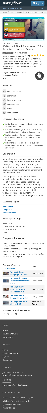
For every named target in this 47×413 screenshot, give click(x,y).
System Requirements (12, 404)
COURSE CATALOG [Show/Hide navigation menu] (12, 8)
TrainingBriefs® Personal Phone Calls (19, 296)
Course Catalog (16, 12)
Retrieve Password (10, 353)
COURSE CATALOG (10, 334)
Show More (10, 268)
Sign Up (6, 356)
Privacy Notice (9, 408)
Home (5, 12)
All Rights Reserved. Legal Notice (17, 401)
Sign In (37, 3)
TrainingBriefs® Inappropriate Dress (19, 273)
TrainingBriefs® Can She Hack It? (18, 302)
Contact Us (7, 360)
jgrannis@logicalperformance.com (17, 375)
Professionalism (9, 212)
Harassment (8, 207)
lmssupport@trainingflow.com (15, 385)
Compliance (7, 209)
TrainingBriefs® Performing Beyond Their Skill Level (18, 289)
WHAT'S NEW (8, 337)
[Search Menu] (42, 8)
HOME (5, 330)
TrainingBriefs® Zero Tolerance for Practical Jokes (20, 280)
